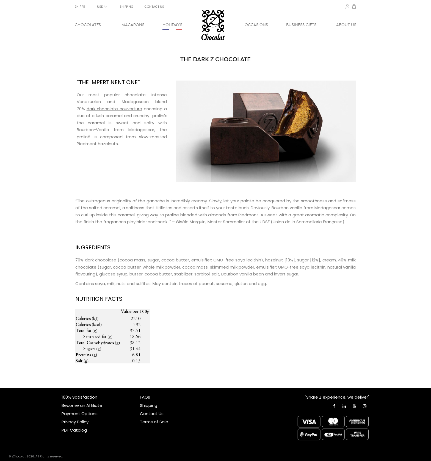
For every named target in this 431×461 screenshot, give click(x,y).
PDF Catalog (74, 430)
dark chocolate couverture (114, 109)
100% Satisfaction (79, 397)
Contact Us (152, 413)
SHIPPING (126, 6)
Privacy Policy (75, 422)
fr (83, 6)
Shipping (148, 405)
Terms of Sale (154, 422)
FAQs (145, 397)
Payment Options (80, 413)
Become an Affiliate (82, 405)
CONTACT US (154, 6)
